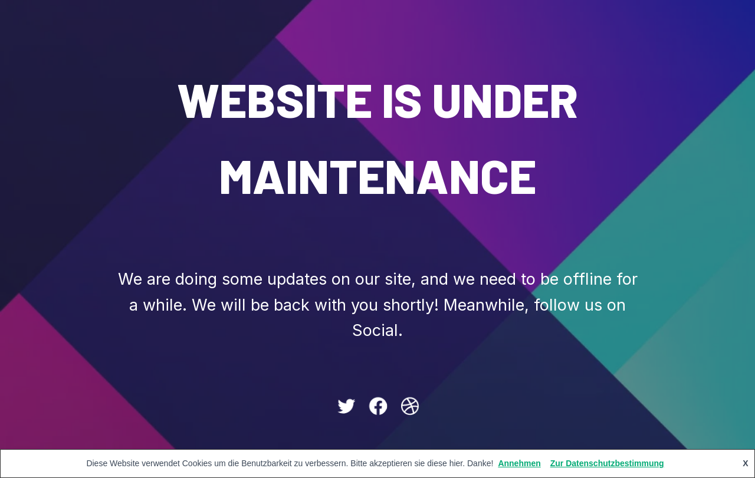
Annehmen (519, 463)
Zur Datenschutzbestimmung (607, 463)
